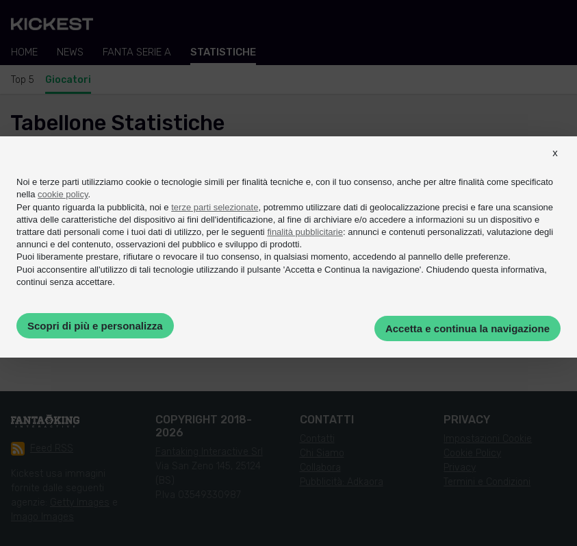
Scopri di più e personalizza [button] (95, 326)
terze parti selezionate (214, 207)
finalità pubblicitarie (305, 232)
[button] (555, 165)
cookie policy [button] (63, 194)
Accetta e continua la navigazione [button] (467, 328)
